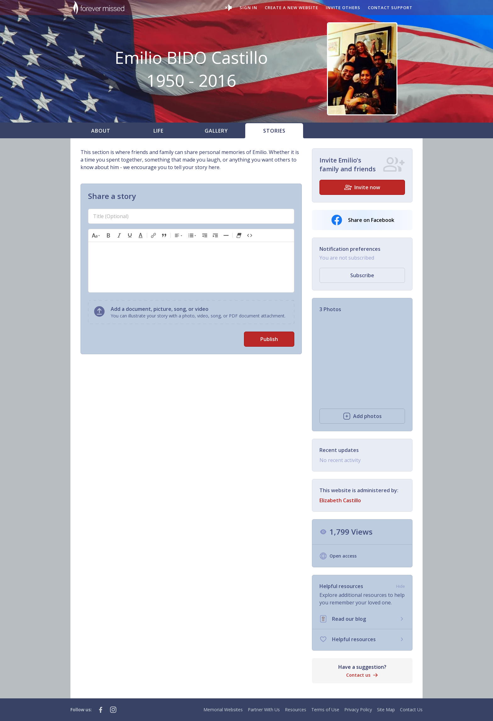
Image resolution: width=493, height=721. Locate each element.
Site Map (386, 710)
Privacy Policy (358, 710)
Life (158, 130)
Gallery (216, 130)
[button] (96, 235)
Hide (400, 586)
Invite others (343, 7)
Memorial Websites (223, 710)
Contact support (390, 7)
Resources (295, 710)
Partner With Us (264, 710)
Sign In (248, 7)
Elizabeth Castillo (340, 500)
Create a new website (291, 7)
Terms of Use (325, 710)
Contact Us (411, 710)
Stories (274, 130)
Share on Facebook (362, 220)
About (100, 130)
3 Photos (330, 309)
